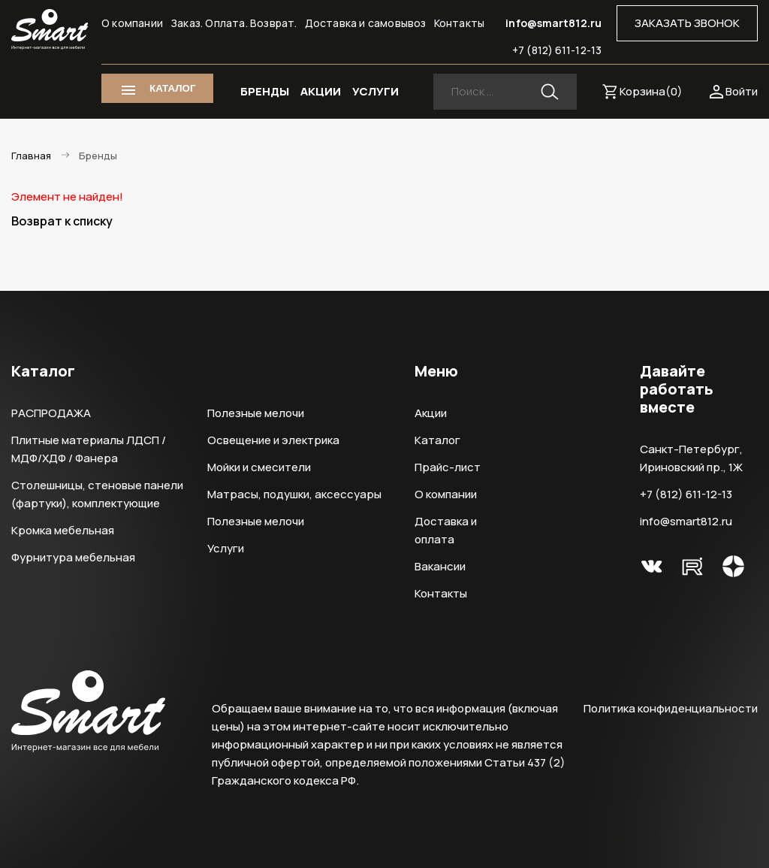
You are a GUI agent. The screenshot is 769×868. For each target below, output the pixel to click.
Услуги (225, 548)
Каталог (437, 440)
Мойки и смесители (259, 467)
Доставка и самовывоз (366, 23)
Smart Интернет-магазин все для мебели (49, 29)
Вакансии (440, 566)
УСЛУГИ (375, 91)
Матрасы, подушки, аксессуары (294, 494)
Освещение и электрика (273, 440)
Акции (431, 413)
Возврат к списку (62, 221)
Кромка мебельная (62, 530)
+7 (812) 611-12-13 (557, 50)
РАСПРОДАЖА (51, 413)
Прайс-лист (448, 467)
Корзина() (651, 91)
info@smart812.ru (553, 23)
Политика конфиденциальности (671, 708)
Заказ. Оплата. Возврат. (233, 23)
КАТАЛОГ (172, 88)
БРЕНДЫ (264, 91)
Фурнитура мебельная (73, 557)
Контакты (459, 23)
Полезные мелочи (255, 413)
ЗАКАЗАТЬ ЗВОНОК (687, 23)
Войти (741, 91)
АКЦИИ (320, 91)
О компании (132, 23)
